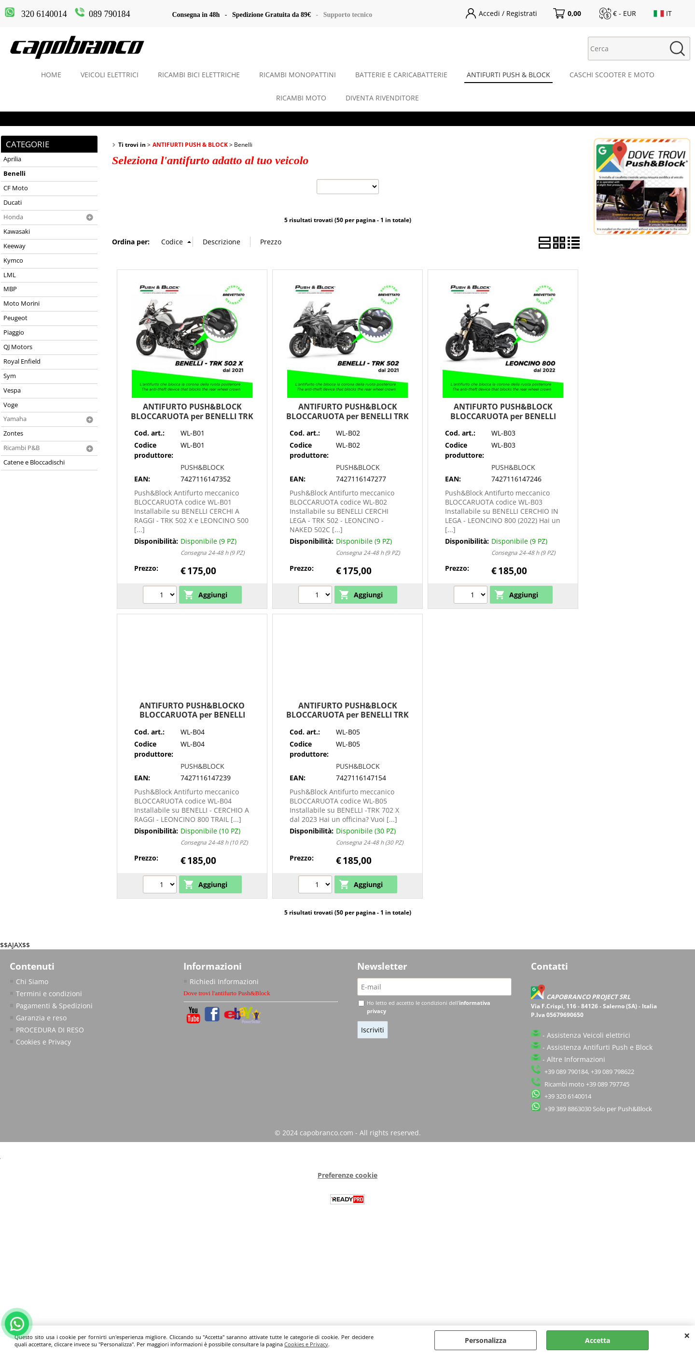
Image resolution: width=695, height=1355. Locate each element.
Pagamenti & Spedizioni (54, 1005)
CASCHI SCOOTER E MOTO (612, 74)
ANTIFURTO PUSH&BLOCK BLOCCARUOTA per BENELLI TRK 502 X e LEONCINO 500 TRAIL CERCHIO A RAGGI (192, 420)
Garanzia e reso (41, 1017)
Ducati (12, 202)
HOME (51, 74)
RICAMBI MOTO (301, 97)
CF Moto (15, 188)
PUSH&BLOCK (202, 467)
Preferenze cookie (347, 1175)
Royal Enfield (22, 361)
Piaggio (13, 332)
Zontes (13, 433)
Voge (10, 405)
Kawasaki (16, 231)
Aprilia (12, 159)
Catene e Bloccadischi (34, 462)
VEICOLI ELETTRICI (110, 74)
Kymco (13, 260)
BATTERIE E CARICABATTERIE (401, 74)
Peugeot (15, 318)
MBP (10, 289)
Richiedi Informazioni (224, 981)
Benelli (14, 173)
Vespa (12, 390)
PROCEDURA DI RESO (50, 1029)
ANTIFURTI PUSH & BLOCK (508, 74)
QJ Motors (17, 347)
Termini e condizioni (49, 993)
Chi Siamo (32, 981)
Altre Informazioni (576, 1059)
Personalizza (485, 1340)
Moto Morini (21, 303)
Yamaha (15, 419)
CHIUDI (687, 1335)
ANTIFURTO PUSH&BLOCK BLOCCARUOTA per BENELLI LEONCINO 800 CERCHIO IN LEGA (503, 416)
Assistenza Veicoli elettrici (588, 1035)
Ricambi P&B (21, 448)
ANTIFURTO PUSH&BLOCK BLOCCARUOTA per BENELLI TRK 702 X (347, 715)
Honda (13, 217)
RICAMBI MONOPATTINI (297, 74)
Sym (9, 376)
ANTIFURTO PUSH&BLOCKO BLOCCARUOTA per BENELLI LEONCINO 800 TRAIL (192, 715)
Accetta (597, 1340)
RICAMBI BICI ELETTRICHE (199, 74)
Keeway (14, 246)
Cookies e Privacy (306, 1344)
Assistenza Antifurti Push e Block (600, 1047)
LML (9, 275)
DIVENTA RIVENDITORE (382, 97)
